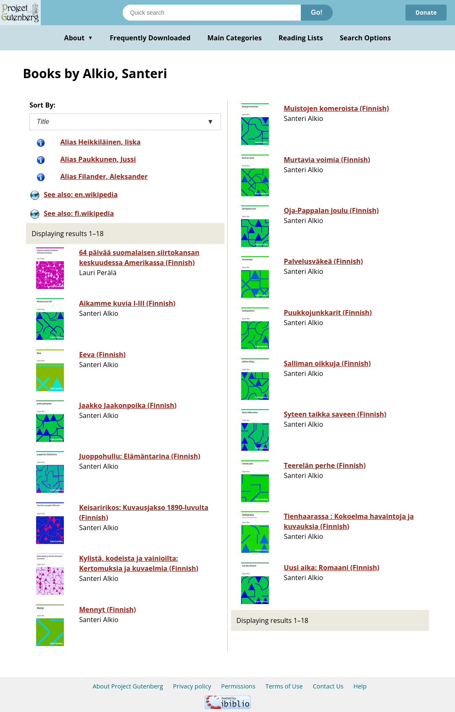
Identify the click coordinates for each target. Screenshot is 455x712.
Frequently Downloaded (150, 37)
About (78, 38)
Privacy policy (192, 686)
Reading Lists (301, 37)
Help (359, 686)
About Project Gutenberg (127, 686)
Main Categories (234, 37)
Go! (317, 12)
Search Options (365, 37)
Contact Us (328, 686)
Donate (426, 12)
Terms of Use (284, 686)
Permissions (238, 686)
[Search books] (212, 13)
